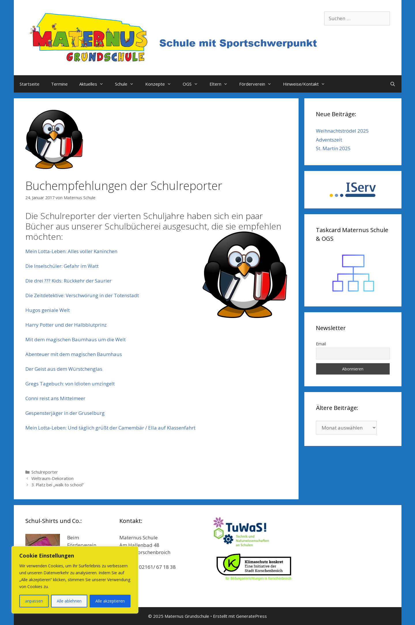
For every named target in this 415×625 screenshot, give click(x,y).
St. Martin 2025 (333, 148)
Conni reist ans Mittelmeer (55, 398)
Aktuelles (94, 84)
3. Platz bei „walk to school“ (57, 484)
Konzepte (161, 84)
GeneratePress (251, 616)
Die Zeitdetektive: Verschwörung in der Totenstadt (82, 295)
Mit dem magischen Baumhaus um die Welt (75, 339)
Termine (59, 84)
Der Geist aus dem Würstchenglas (63, 369)
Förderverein (258, 84)
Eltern (221, 84)
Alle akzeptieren (110, 601)
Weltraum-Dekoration (52, 478)
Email (321, 344)
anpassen (34, 601)
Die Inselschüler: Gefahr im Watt (62, 266)
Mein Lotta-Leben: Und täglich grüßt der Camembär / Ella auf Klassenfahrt (110, 427)
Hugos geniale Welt (47, 310)
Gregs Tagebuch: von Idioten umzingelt (70, 383)
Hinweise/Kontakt (307, 84)
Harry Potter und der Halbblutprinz (66, 324)
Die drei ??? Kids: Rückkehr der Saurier (68, 280)
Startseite (29, 84)
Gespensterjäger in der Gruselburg (65, 413)
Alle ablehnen (69, 601)
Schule (127, 84)
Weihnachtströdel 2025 (342, 130)
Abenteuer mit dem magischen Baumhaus (73, 354)
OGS (193, 84)
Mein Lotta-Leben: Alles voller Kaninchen (71, 251)
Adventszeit (329, 139)
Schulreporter (44, 472)
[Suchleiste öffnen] (392, 84)
